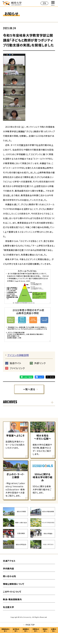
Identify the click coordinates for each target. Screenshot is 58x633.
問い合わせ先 (9, 576)
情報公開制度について (13, 583)
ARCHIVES (10, 401)
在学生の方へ (16, 630)
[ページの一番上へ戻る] (29, 625)
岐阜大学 (12, 3)
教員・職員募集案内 (12, 599)
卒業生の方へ (36, 630)
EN (44, 3)
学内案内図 (8, 568)
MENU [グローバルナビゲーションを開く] (53, 3)
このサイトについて (12, 591)
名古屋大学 (8, 607)
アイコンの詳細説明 (18, 355)
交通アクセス (9, 560)
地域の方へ (45, 630)
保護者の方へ (26, 630)
